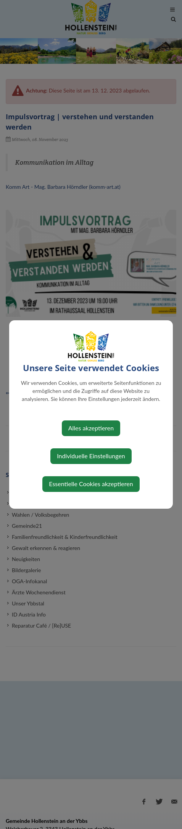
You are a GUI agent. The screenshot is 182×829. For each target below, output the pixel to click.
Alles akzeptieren (91, 428)
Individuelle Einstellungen (91, 455)
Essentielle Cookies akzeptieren (91, 483)
